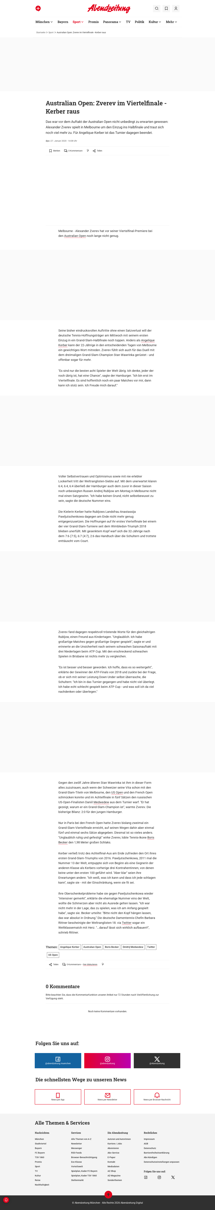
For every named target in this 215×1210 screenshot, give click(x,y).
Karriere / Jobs (115, 1143)
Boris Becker (112, 947)
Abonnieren (113, 1148)
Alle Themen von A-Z (81, 1139)
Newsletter (76, 1143)
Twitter (126, 923)
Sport (76, 22)
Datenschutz (150, 1148)
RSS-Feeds (76, 1153)
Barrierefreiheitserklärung (156, 1153)
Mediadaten (113, 1166)
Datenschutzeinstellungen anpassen (161, 1162)
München (43, 22)
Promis (93, 22)
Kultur (153, 22)
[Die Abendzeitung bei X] (157, 1060)
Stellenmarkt (77, 1180)
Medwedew (101, 802)
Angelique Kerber (69, 947)
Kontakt (111, 1162)
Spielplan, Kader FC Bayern (84, 1171)
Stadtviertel (40, 1143)
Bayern (63, 22)
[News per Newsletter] (107, 1096)
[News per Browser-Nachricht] (157, 1096)
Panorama (110, 22)
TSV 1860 (39, 1157)
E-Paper (111, 1157)
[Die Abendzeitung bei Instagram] (107, 1060)
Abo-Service (113, 1153)
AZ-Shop (112, 1171)
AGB (146, 1143)
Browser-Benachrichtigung (84, 1157)
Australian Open (75, 236)
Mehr (170, 22)
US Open (117, 792)
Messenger (76, 1148)
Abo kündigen (150, 1157)
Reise (37, 1180)
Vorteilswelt (77, 1166)
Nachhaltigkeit (42, 1185)
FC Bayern (40, 1153)
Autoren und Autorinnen (119, 1139)
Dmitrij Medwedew (133, 947)
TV (128, 22)
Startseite (40, 32)
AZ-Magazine (114, 1175)
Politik (139, 22)
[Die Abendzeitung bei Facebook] (58, 1060)
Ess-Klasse (76, 1162)
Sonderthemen (115, 1180)
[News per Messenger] (58, 1096)
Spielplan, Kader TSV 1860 (84, 1175)
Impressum (149, 1139)
